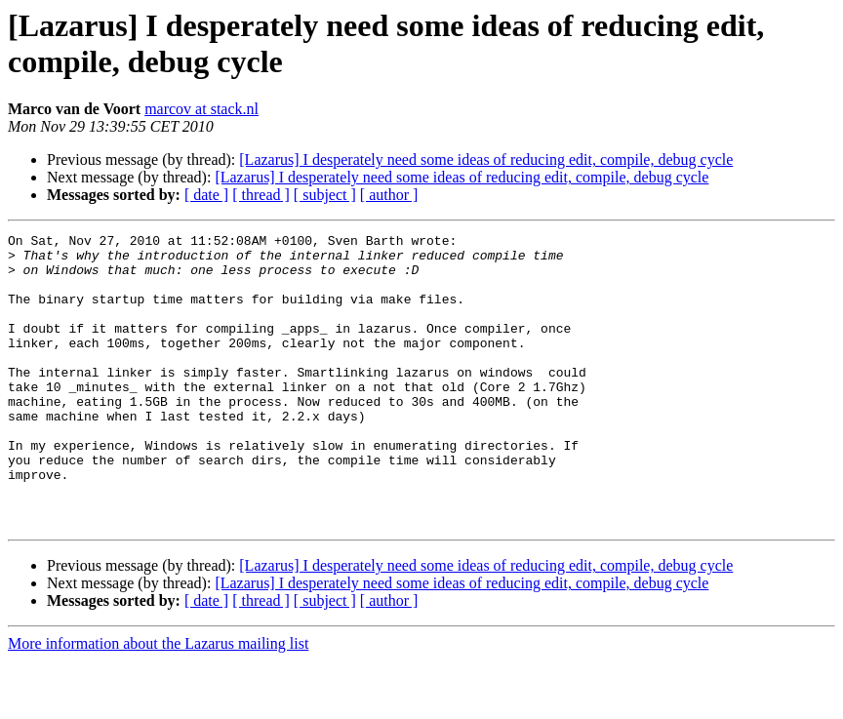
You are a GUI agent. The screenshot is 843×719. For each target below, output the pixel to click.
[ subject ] (325, 194)
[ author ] (389, 194)
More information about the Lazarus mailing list (158, 702)
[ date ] (206, 194)
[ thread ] (261, 194)
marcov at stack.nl (201, 108)
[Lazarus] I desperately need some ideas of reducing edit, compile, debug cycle (486, 159)
